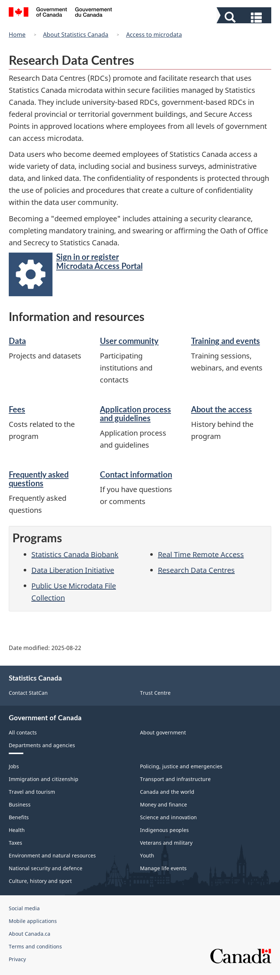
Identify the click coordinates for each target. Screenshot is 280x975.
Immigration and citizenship (43, 779)
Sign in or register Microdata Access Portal (99, 261)
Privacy (17, 959)
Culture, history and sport (40, 880)
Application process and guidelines (135, 413)
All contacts (23, 732)
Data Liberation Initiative (72, 570)
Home (17, 35)
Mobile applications (33, 920)
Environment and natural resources (52, 855)
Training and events (225, 341)
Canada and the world (167, 791)
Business (20, 804)
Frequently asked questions (39, 478)
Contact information (136, 474)
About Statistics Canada (75, 35)
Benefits (19, 817)
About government (163, 732)
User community (129, 341)
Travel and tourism (32, 791)
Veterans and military (166, 842)
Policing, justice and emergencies (181, 766)
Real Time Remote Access (201, 554)
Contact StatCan (28, 692)
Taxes (15, 842)
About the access (221, 409)
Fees (17, 409)
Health (17, 830)
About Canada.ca (29, 933)
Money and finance (163, 804)
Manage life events (163, 868)
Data (17, 341)
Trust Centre (155, 692)
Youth (147, 855)
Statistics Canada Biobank (74, 554)
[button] (244, 16)
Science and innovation (168, 817)
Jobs (14, 766)
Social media (24, 908)
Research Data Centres (196, 570)
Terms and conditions (35, 946)
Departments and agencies (42, 745)
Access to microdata (154, 35)
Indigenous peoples (164, 830)
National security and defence (45, 868)
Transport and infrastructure (175, 779)
